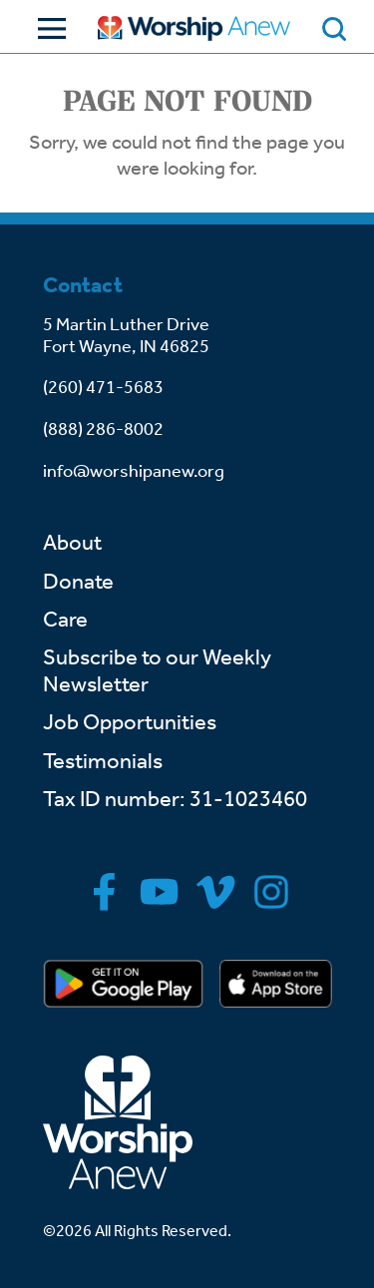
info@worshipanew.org (133, 471)
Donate (78, 582)
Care (65, 620)
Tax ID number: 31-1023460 (175, 799)
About (72, 543)
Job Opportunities (129, 722)
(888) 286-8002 (103, 429)
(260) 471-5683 (103, 387)
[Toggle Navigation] (47, 28)
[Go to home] (194, 28)
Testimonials (103, 761)
